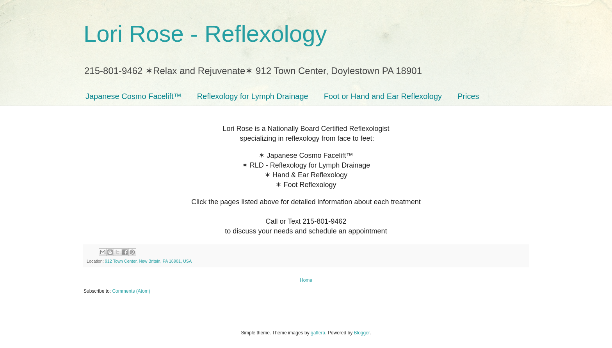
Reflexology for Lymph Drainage (252, 96)
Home (306, 280)
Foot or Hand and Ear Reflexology (383, 96)
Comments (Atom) (131, 291)
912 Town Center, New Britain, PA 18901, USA (148, 261)
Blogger (362, 333)
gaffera (318, 333)
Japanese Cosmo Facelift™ (133, 96)
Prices (468, 96)
